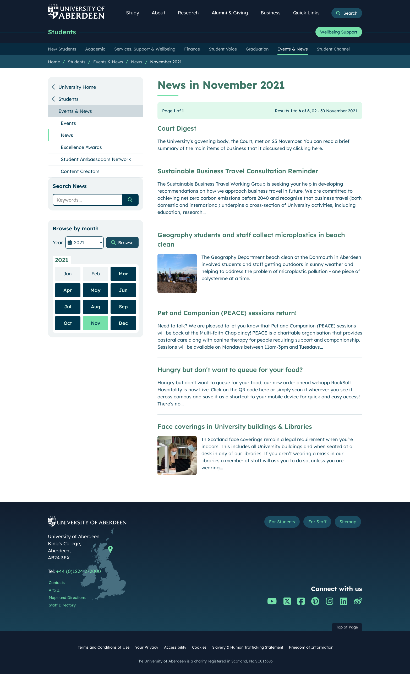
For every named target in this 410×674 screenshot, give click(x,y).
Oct (68, 323)
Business (273, 13)
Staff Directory (62, 605)
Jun (123, 290)
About (161, 13)
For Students (274, 523)
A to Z (54, 590)
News (136, 62)
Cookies (199, 647)
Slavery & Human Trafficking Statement (247, 647)
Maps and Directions (67, 597)
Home (54, 62)
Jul (67, 307)
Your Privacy (146, 647)
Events (68, 123)
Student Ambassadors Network (96, 160)
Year (58, 243)
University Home (77, 87)
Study (135, 13)
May (95, 290)
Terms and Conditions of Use (103, 647)
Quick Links (309, 13)
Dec (123, 323)
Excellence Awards (81, 147)
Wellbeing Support (338, 32)
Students (62, 32)
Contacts (57, 583)
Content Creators (80, 172)
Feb (99, 273)
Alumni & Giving (233, 13)
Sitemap (346, 523)
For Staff (313, 523)
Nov (95, 323)
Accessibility (175, 647)
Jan (71, 273)
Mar (123, 274)
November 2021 (166, 62)
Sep (123, 307)
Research (191, 13)
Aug (95, 307)
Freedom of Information (311, 647)
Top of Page (347, 627)
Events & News (108, 62)
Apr (67, 290)
